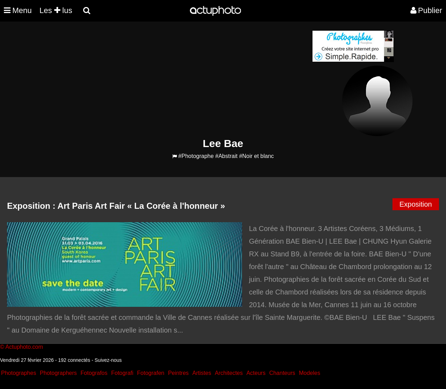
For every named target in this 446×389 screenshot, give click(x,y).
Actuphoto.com (24, 347)
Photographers (58, 373)
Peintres (178, 373)
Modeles (309, 373)
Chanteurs (282, 373)
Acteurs (255, 373)
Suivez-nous (108, 360)
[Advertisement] (180, 79)
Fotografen (150, 373)
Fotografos (94, 373)
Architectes (229, 373)
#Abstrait (226, 156)
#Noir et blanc (256, 156)
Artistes (201, 373)
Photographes (18, 373)
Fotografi (122, 373)
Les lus (55, 10)
